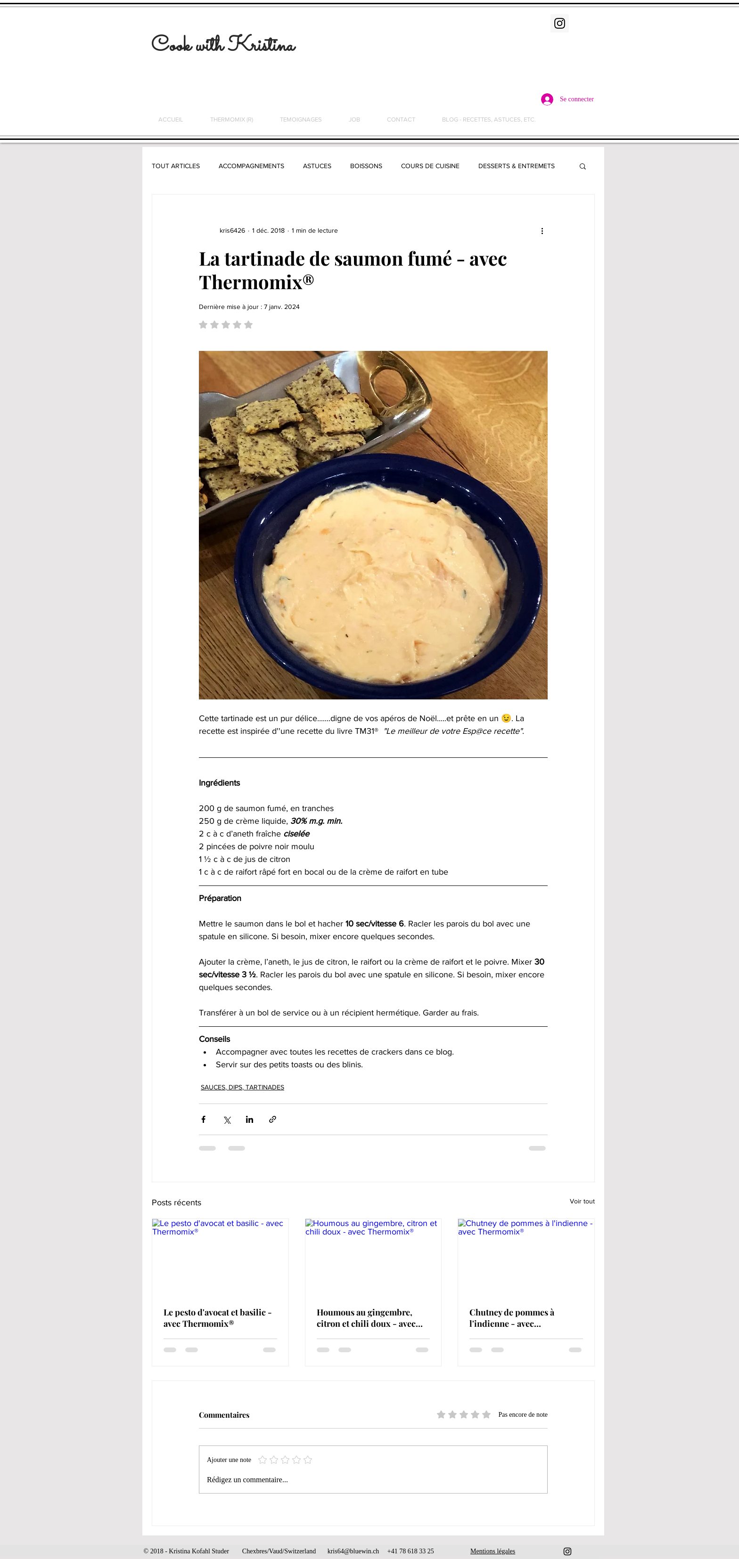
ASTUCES (317, 166)
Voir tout (582, 1201)
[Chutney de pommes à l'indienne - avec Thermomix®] (526, 1257)
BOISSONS (366, 166)
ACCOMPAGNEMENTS (251, 166)
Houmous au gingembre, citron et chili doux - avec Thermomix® (366, 1318)
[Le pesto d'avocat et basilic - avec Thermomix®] (220, 1257)
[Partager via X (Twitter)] (226, 1119)
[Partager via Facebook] (203, 1119)
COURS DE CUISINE (430, 166)
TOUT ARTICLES (176, 166)
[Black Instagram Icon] (567, 1551)
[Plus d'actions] (542, 230)
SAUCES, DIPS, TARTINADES (242, 1087)
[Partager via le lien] (272, 1119)
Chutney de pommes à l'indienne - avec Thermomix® (511, 1318)
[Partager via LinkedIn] (249, 1119)
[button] (582, 166)
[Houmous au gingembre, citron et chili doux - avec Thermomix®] (373, 1257)
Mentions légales (492, 1551)
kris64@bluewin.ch (353, 1551)
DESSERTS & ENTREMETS (516, 166)
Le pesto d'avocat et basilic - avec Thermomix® (218, 1318)
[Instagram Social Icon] (559, 23)
